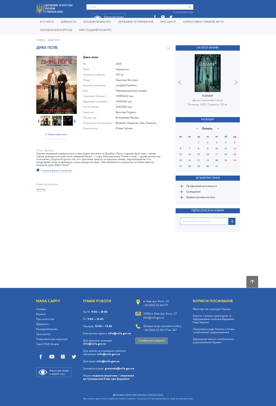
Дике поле (53, 40)
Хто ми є (47, 22)
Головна (40, 40)
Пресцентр (168, 22)
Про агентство (45, 319)
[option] (56, 85)
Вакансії (41, 314)
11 (225, 148)
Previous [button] (38, 121)
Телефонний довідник (151, 340)
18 (225, 153)
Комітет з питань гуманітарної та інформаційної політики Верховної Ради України (213, 319)
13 (180, 153)
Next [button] (74, 121)
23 (207, 159)
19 (234, 153)
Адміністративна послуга (202, 198)
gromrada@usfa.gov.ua (119, 368)
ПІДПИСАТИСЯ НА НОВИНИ (208, 212)
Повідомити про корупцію (52, 339)
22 (198, 159)
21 (189, 159)
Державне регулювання (135, 22)
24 (216, 159)
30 (207, 165)
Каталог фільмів (207, 47)
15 (198, 153)
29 (198, 165)
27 (180, 165)
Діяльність (68, 22)
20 (180, 159)
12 (234, 148)
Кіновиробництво (47, 329)
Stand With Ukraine (47, 344)
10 (216, 148)
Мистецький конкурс (95, 30)
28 (189, 165)
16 (207, 153)
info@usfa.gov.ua (119, 333)
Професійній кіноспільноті (203, 185)
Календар (207, 119)
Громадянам (194, 192)
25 (225, 159)
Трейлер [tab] (41, 189)
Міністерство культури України (212, 309)
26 (234, 159)
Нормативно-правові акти (203, 22)
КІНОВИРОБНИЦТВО (97, 22)
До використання (208, 177)
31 (216, 165)
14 (189, 153)
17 (216, 153)
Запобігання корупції (56, 30)
